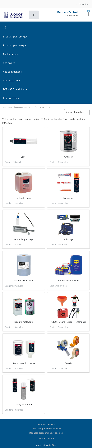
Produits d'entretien (23, 280)
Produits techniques (42, 107)
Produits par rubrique (15, 36)
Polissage (68, 239)
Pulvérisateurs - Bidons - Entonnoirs (68, 321)
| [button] (76, 112)
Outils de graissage (23, 239)
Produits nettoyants (23, 321)
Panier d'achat (67, 12)
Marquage (68, 198)
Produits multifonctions (68, 280)
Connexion (82, 4)
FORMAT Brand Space (15, 89)
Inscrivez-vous (11, 98)
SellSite (52, 445)
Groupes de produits (22, 107)
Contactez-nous (11, 80)
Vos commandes (12, 71)
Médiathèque (10, 54)
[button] (34, 15)
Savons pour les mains (24, 363)
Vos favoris (9, 63)
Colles (24, 156)
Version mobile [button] (46, 438)
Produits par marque (15, 45)
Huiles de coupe (24, 198)
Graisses (68, 156)
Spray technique (23, 404)
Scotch (68, 363)
